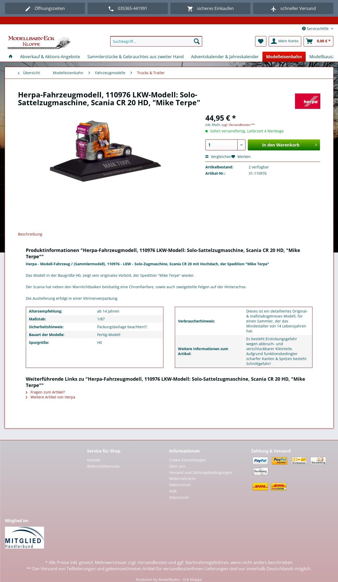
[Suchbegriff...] (156, 41)
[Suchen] (196, 41)
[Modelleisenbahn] (284, 57)
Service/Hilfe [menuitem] (316, 28)
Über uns (177, 466)
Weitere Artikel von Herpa (50, 397)
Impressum (179, 497)
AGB (172, 491)
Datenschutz (180, 484)
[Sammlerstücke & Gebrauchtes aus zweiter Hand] (135, 57)
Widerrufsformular (103, 466)
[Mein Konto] (285, 41)
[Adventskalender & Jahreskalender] (224, 57)
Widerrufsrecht (182, 478)
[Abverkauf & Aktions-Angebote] (50, 57)
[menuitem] (156, 43)
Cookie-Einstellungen (187, 459)
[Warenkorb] (318, 41)
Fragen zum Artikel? (45, 392)
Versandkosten (152, 562)
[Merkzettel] (260, 41)
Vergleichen (218, 156)
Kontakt (93, 459)
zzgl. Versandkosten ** (238, 124)
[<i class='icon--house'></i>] (10, 57)
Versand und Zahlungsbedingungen (200, 472)
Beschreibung (30, 234)
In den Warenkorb (289, 144)
